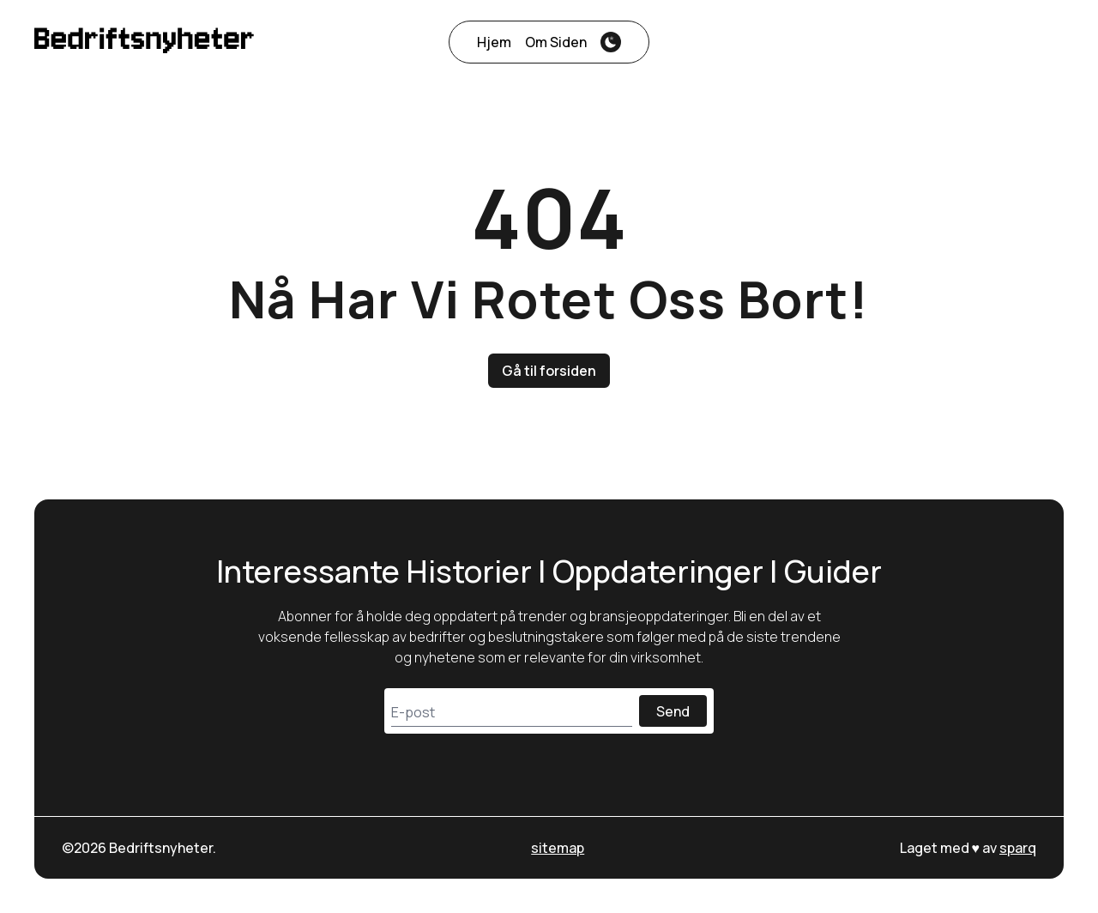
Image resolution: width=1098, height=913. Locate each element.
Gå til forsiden (549, 370)
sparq (1017, 847)
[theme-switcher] (610, 42)
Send (673, 711)
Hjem (494, 42)
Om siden (556, 42)
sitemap (557, 847)
